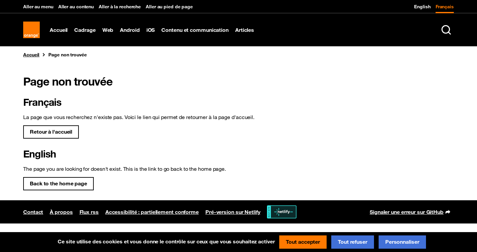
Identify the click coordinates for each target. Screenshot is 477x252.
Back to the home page (58, 183)
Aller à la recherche (120, 7)
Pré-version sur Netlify (232, 212)
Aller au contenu (76, 7)
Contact (33, 212)
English (422, 7)
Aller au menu (38, 7)
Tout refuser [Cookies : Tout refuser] (352, 241)
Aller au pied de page (169, 7)
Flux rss (89, 212)
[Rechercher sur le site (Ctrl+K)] (446, 30)
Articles (244, 30)
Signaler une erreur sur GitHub (409, 213)
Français (445, 7)
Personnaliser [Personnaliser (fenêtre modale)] (402, 241)
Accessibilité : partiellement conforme (152, 212)
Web (108, 30)
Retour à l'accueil (51, 131)
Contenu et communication (195, 30)
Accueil (59, 30)
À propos (61, 212)
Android (129, 30)
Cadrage (84, 30)
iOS (150, 30)
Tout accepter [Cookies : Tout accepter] (303, 241)
